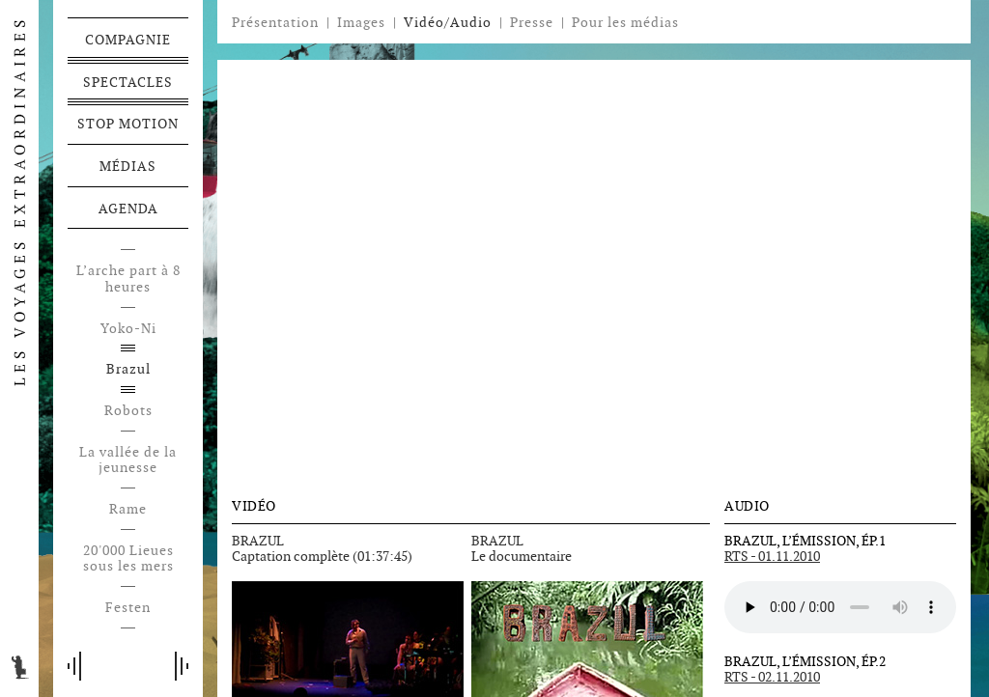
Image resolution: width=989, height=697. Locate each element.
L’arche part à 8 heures (128, 279)
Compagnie (128, 39)
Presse (531, 22)
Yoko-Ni (128, 329)
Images (361, 22)
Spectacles (128, 82)
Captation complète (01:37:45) (322, 556)
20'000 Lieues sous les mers (128, 559)
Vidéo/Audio (448, 22)
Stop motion (128, 123)
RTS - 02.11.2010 (772, 676)
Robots (128, 411)
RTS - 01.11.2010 (772, 556)
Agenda (128, 208)
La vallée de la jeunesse (128, 460)
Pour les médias (625, 22)
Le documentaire (521, 556)
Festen (128, 607)
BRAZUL (258, 540)
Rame (128, 509)
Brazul (128, 369)
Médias (127, 166)
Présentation (275, 22)
